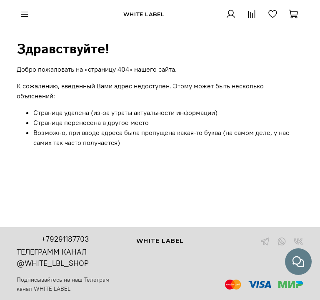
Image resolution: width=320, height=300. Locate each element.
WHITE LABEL (52, 288)
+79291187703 (65, 239)
